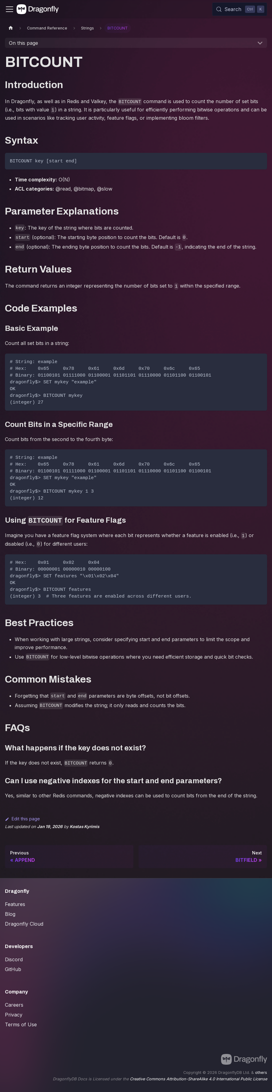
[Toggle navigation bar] (9, 9)
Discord (14, 959)
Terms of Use (21, 1024)
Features (15, 904)
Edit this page (22, 818)
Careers (14, 1005)
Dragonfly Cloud (24, 924)
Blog (10, 914)
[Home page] (11, 28)
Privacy (13, 1015)
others (261, 1072)
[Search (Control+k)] (239, 9)
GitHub (13, 969)
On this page (23, 43)
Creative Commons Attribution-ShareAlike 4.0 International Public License (198, 1079)
